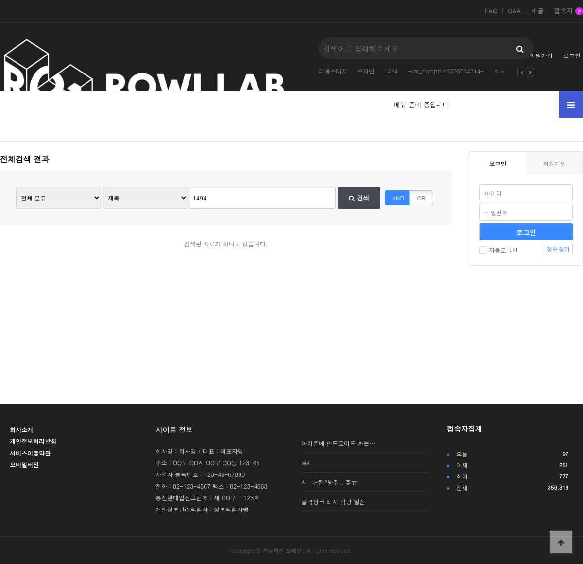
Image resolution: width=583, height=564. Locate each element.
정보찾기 (558, 249)
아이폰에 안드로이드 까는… (338, 443)
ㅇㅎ (499, 71)
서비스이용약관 (30, 453)
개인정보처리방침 (33, 441)
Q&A (514, 10)
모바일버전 (24, 464)
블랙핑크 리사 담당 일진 (333, 501)
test (306, 462)
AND (398, 198)
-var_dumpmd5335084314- (446, 71)
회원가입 (541, 55)
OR (421, 198)
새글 (537, 10)
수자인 (366, 71)
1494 (391, 71)
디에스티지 (332, 71)
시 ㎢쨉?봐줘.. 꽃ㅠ (329, 482)
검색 (359, 197)
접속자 (568, 11)
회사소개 (21, 429)
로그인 (572, 55)
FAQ (490, 10)
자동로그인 (498, 250)
